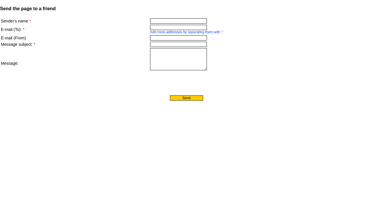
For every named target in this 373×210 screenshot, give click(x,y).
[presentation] (45, 82)
